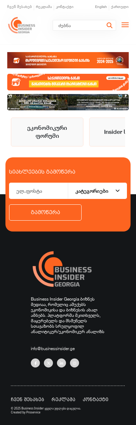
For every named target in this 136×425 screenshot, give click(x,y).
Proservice (33, 412)
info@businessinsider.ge (53, 348)
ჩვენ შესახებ (19, 7)
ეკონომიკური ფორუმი (47, 131)
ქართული (120, 7)
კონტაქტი (65, 7)
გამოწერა (45, 212)
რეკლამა (44, 7)
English (101, 7)
